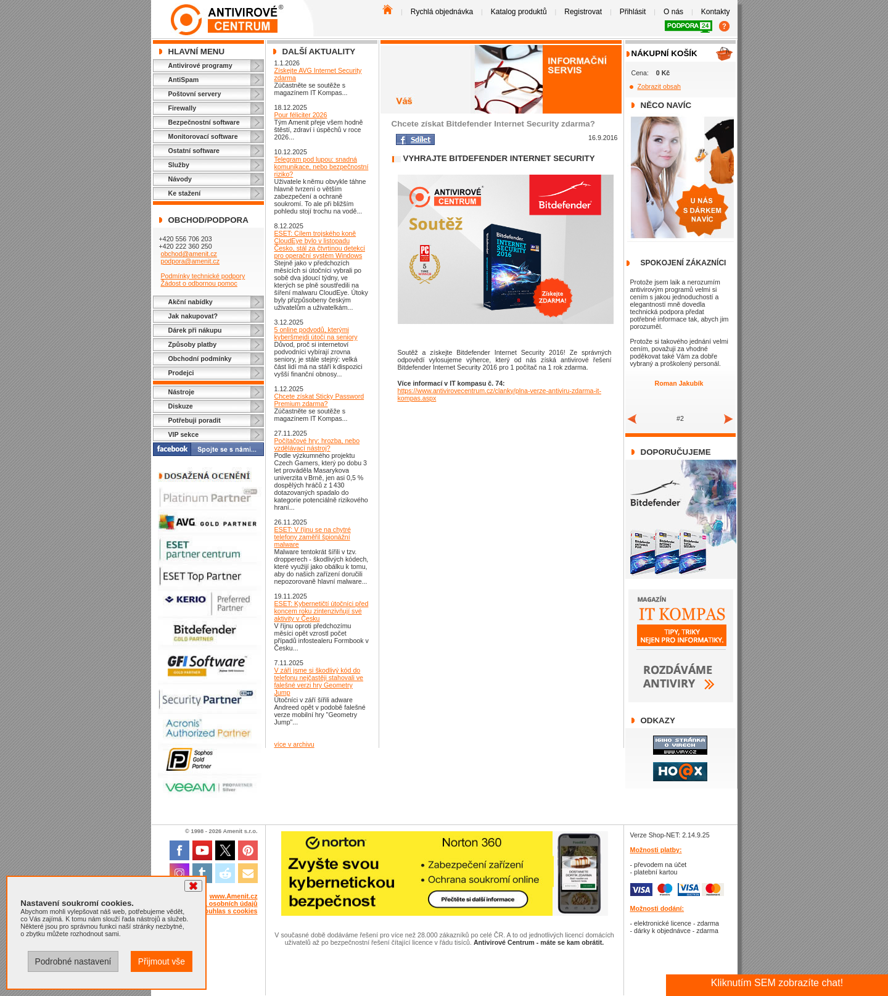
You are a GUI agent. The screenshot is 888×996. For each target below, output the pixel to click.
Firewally (182, 108)
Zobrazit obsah (659, 86)
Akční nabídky (190, 301)
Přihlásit (633, 11)
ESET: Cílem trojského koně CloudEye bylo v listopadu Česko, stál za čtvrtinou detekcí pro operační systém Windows (319, 244)
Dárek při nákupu (195, 330)
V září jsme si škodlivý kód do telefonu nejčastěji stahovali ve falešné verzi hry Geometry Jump (319, 681)
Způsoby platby (192, 344)
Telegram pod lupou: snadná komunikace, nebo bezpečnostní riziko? (321, 167)
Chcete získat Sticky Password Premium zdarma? (319, 399)
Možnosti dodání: (657, 908)
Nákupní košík (664, 53)
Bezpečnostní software (204, 122)
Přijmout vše (161, 961)
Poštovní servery (194, 94)
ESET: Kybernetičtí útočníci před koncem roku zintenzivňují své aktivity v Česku (321, 611)
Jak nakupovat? (193, 316)
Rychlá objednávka (442, 11)
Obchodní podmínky (200, 358)
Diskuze (180, 406)
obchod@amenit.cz (188, 253)
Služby (178, 164)
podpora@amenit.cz (190, 261)
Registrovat (583, 11)
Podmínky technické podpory (202, 276)
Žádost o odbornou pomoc (198, 283)
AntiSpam (183, 79)
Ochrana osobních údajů (219, 903)
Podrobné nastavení (73, 961)
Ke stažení (184, 193)
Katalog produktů (519, 11)
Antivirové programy (200, 65)
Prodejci (181, 372)
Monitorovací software (203, 136)
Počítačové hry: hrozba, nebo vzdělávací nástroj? (317, 444)
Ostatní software (194, 150)
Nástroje (181, 392)
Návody (180, 179)
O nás (673, 11)
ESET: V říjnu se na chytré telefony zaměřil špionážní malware (312, 537)
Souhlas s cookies (229, 911)
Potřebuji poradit (194, 420)
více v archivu (294, 744)
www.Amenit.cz (234, 896)
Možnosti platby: (656, 849)
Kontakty (715, 11)
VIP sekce (183, 434)
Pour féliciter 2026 (300, 114)
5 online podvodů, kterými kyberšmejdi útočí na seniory (316, 333)
